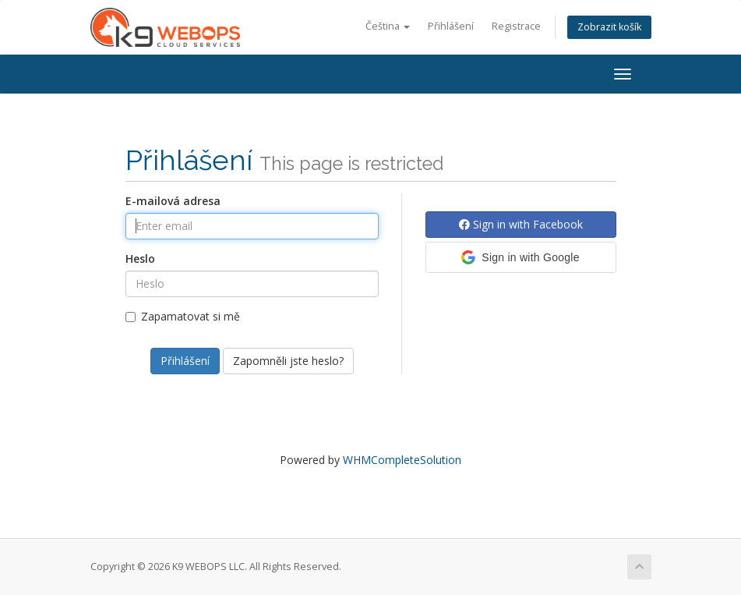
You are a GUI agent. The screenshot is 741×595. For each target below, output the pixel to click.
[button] (520, 257)
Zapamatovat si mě (182, 316)
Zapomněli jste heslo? (288, 360)
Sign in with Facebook (521, 224)
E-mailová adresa (173, 200)
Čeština (387, 26)
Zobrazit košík (609, 27)
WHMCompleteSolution (402, 459)
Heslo (140, 258)
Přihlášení (451, 26)
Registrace (516, 26)
